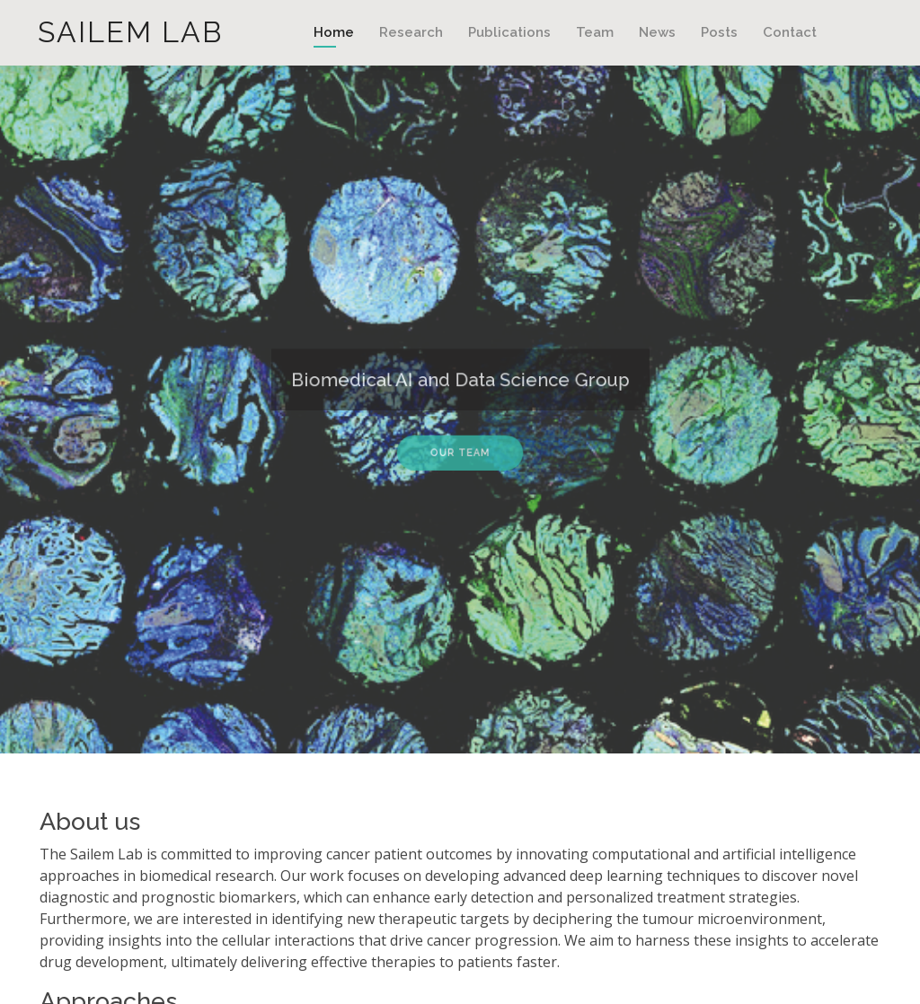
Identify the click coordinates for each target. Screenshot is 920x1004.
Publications (509, 32)
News (657, 32)
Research (411, 32)
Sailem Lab (130, 31)
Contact (790, 32)
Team (595, 32)
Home (334, 32)
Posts (719, 32)
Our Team (459, 449)
